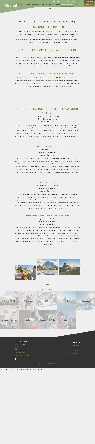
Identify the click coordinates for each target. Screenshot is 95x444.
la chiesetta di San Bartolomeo (49, 224)
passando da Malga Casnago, (32, 268)
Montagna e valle (67, 5)
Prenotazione (89, 2)
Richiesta (89, 5)
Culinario (58, 5)
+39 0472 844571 (21, 426)
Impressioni (76, 419)
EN (80, 1)
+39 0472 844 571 (71, 1)
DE (78, 1)
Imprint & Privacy (52, 437)
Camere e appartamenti (32, 5)
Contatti (49, 8)
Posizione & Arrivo (74, 427)
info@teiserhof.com (60, 1)
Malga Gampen (39, 296)
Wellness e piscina (48, 5)
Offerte (77, 424)
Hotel (22, 5)
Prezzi (76, 5)
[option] (47, 27)
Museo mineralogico (41, 199)
